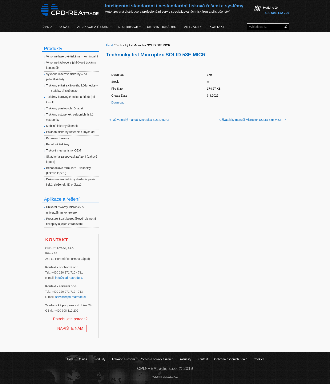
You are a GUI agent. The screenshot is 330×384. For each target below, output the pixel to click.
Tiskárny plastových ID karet (64, 108)
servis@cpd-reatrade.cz (70, 297)
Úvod (69, 359)
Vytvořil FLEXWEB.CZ (165, 376)
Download (117, 102)
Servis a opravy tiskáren (157, 359)
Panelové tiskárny (57, 144)
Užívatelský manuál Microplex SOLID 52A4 (138, 119)
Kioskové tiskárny (57, 138)
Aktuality (185, 359)
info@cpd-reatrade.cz (69, 277)
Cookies (258, 359)
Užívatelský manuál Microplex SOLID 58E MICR (253, 119)
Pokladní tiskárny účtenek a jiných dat (70, 132)
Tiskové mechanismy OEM (63, 150)
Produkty (99, 359)
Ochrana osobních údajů (230, 359)
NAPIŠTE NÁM (70, 328)
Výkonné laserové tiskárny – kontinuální (72, 56)
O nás (83, 359)
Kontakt (203, 359)
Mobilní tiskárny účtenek (62, 126)
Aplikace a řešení (123, 359)
